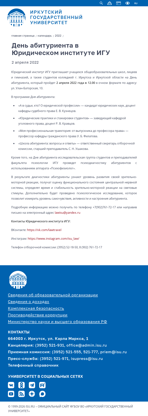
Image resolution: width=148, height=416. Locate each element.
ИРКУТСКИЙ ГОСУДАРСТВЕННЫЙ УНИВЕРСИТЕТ (56, 17)
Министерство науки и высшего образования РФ (57, 322)
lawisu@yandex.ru (67, 212)
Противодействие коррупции (38, 315)
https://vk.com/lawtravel (44, 230)
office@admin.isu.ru (86, 345)
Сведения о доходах (28, 302)
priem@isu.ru (113, 352)
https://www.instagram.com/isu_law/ (53, 238)
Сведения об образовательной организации (53, 295)
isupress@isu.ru (87, 359)
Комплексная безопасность (36, 309)
